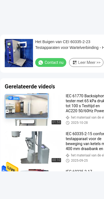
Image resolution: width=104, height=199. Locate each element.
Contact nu (51, 62)
